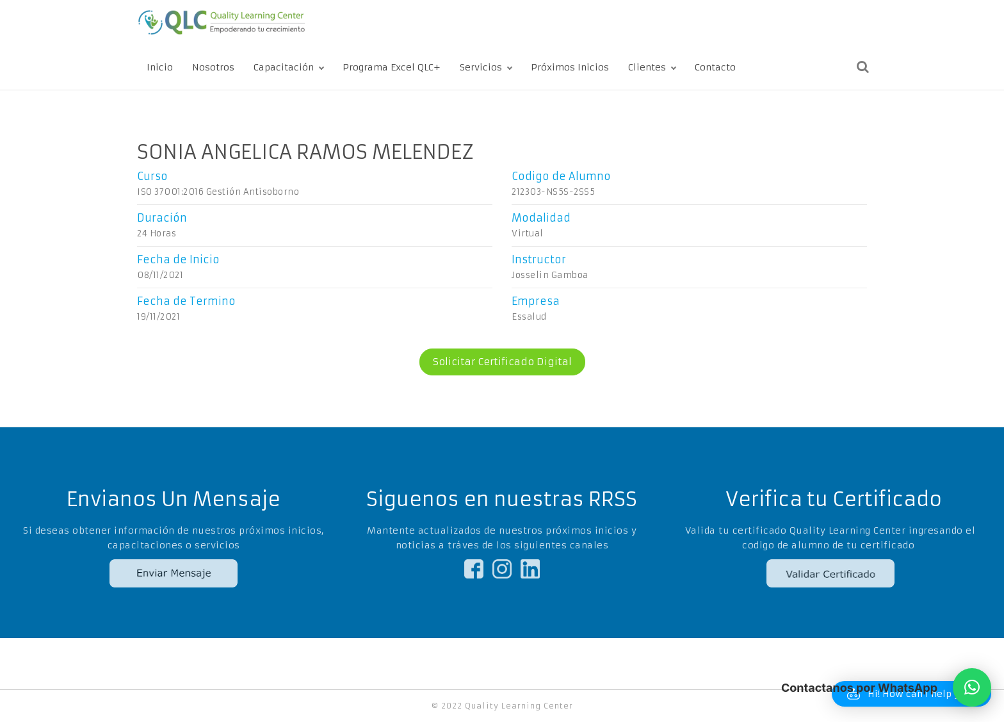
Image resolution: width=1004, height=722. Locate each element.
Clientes (647, 67)
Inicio (160, 67)
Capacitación (284, 67)
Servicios (481, 67)
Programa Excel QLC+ (392, 67)
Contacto (715, 67)
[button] (972, 687)
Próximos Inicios (570, 67)
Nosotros (213, 67)
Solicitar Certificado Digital (495, 362)
